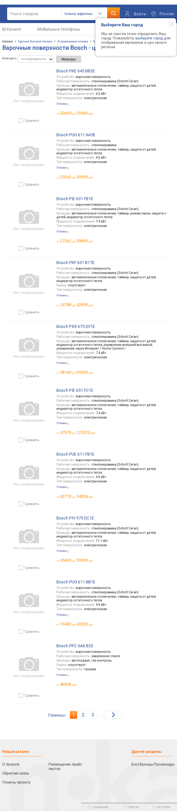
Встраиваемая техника (73, 41)
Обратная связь (15, 773)
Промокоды (164, 764)
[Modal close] (168, 24)
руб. (68, 684)
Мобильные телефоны (58, 29)
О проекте (11, 764)
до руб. (77, 113)
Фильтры (69, 59)
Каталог (13, 29)
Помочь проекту (16, 782)
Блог (135, 764)
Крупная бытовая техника (35, 41)
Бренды (147, 764)
